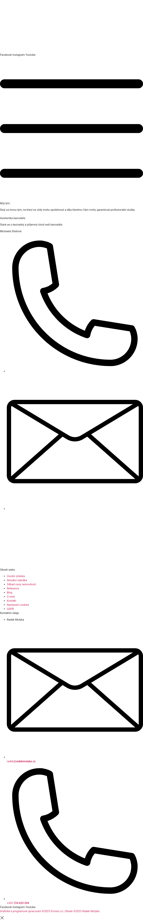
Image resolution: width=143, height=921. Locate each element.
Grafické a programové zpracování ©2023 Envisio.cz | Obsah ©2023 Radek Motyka (49, 911)
